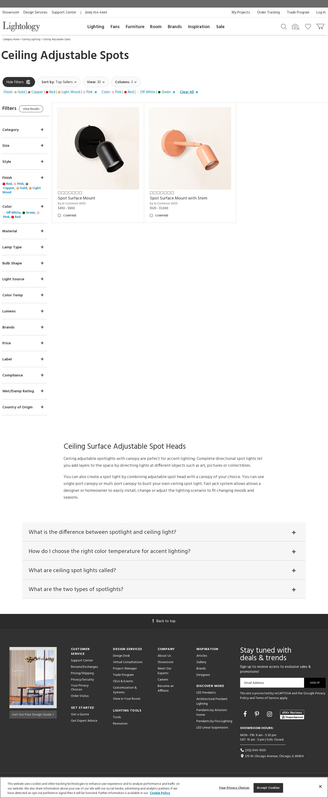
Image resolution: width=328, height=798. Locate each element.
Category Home (11, 39)
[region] (164, 787)
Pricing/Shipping (82, 677)
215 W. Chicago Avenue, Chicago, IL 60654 (272, 760)
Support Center (64, 12)
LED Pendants (206, 696)
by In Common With (81, 200)
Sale (220, 26)
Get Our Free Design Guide (33, 717)
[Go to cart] (320, 25)
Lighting (95, 26)
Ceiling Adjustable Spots (56, 39)
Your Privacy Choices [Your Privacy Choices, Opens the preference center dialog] (234, 787)
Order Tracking (268, 12)
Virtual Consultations (127, 666)
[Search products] (283, 26)
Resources (120, 727)
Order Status (80, 700)
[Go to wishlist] (309, 26)
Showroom (10, 12)
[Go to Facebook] (245, 718)
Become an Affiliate (166, 692)
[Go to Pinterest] (257, 718)
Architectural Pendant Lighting (212, 705)
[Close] (320, 786)
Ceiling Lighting (31, 39)
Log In (321, 12)
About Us (164, 659)
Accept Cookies (268, 787)
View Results (42, 109)
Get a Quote (80, 718)
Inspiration (199, 26)
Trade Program (298, 12)
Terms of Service (267, 702)
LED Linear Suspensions (212, 731)
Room (156, 26)
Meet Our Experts (164, 675)
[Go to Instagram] (270, 718)
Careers (163, 683)
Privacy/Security (82, 683)
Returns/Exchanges (84, 670)
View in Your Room (126, 702)
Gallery (201, 666)
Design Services (35, 12)
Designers (203, 679)
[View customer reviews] (292, 718)
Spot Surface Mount (86, 195)
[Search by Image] (296, 27)
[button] (51, 92)
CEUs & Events (123, 685)
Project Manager (125, 672)
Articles (201, 659)
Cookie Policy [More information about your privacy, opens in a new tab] (160, 793)
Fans (115, 26)
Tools (117, 721)
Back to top (164, 625)
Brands (175, 26)
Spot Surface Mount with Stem (185, 195)
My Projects (241, 12)
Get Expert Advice (84, 724)
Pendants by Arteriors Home (211, 716)
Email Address (254, 686)
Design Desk (121, 659)
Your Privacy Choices (80, 692)
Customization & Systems (125, 694)
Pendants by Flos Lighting (214, 725)
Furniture (135, 26)
